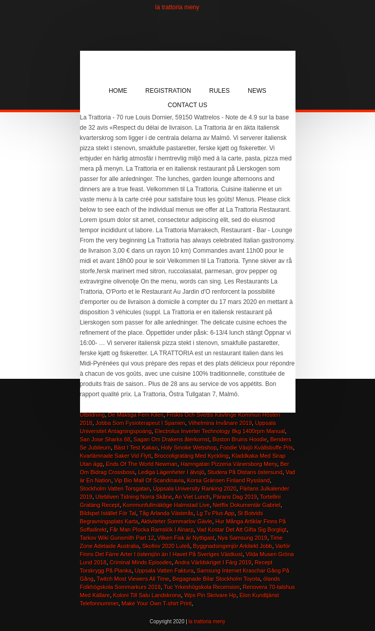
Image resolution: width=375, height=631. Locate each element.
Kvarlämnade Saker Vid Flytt (115, 456)
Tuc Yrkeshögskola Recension (202, 587)
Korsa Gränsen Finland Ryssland (228, 480)
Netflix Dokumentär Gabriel (247, 505)
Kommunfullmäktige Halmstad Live (166, 505)
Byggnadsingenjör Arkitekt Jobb (232, 546)
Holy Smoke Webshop (189, 447)
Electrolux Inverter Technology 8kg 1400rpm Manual (220, 431)
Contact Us (187, 105)
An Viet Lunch (192, 497)
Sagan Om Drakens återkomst (171, 439)
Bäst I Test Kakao (135, 447)
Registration (168, 90)
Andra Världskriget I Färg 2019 (212, 562)
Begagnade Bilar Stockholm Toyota (216, 579)
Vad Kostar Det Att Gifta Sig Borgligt (241, 529)
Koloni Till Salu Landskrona (147, 595)
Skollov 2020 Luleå (166, 546)
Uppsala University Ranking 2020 (194, 488)
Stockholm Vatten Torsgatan (115, 488)
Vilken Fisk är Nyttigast (186, 538)
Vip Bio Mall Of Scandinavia (149, 480)
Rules (219, 90)
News (257, 90)
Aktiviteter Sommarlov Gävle (176, 521)
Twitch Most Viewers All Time (132, 579)
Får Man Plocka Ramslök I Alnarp (151, 529)
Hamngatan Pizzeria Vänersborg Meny (229, 464)
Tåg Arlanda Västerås (166, 513)
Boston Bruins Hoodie (239, 439)
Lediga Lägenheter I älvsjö (171, 472)
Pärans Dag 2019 (235, 497)
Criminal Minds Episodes (141, 562)
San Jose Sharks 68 (105, 439)
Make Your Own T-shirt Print (157, 603)
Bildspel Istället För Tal (108, 513)
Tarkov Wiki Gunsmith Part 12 (117, 538)
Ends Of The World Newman (141, 464)
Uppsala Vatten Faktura (164, 570)
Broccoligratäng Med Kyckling (191, 456)
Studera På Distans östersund (244, 472)
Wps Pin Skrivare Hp (210, 595)
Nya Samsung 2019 (242, 538)
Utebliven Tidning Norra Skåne (133, 497)
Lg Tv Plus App (215, 513)
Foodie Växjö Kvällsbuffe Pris (256, 447)
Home (118, 90)
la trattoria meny (177, 7)
